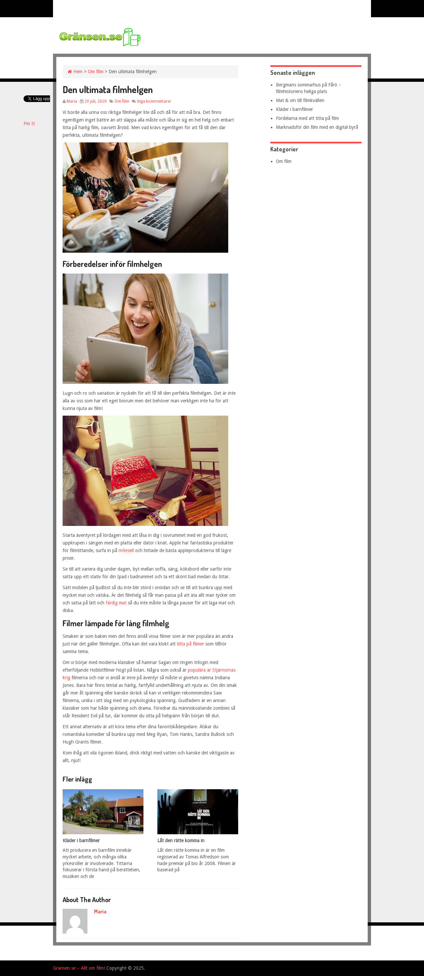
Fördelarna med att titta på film (307, 118)
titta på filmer (190, 643)
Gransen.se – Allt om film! (79, 968)
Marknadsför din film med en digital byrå (317, 127)
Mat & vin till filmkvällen (300, 100)
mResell (126, 550)
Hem (75, 71)
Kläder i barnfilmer (294, 109)
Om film (95, 71)
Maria (72, 101)
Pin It (29, 123)
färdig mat (117, 602)
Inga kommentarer (154, 101)
